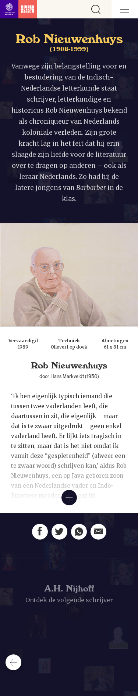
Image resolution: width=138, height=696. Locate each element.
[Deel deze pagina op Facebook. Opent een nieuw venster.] (40, 532)
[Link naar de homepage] (18, 9)
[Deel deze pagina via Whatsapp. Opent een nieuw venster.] (79, 532)
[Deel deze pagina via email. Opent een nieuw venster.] (98, 532)
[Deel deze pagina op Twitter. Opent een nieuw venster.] (59, 532)
